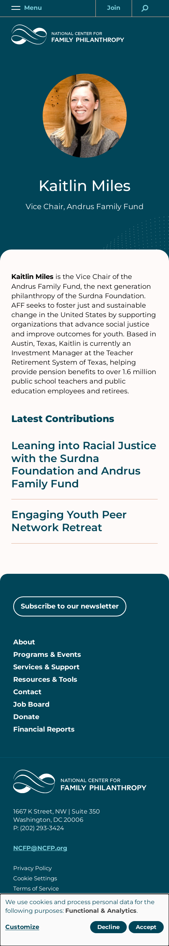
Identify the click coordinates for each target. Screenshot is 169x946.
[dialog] (84, 920)
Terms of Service (36, 888)
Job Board (31, 704)
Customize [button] (22, 927)
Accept (146, 927)
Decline (108, 927)
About (24, 642)
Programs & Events (47, 654)
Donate (26, 717)
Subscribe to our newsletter (70, 606)
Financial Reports (44, 729)
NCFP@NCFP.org (40, 848)
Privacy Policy (32, 868)
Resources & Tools (45, 679)
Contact (27, 692)
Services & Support (46, 667)
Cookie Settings (35, 878)
